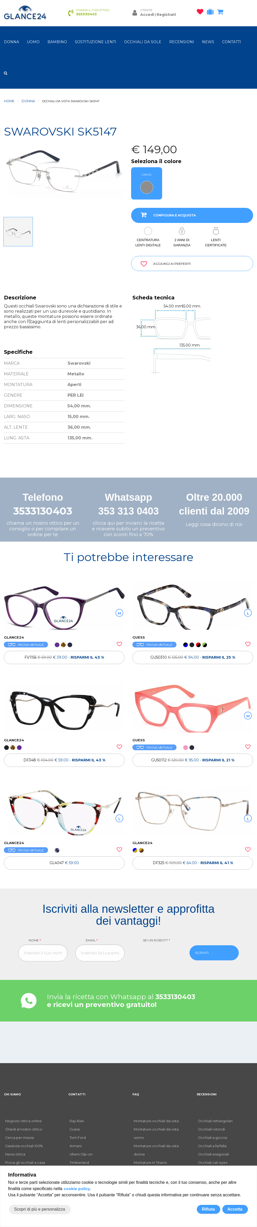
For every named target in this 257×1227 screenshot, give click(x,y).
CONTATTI (231, 42)
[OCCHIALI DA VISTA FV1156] (64, 605)
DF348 (64, 760)
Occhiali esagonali (213, 1154)
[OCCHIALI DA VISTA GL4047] (64, 810)
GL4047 (64, 862)
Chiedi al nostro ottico (23, 1129)
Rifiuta (208, 1209)
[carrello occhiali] (221, 12)
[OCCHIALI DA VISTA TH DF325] (192, 810)
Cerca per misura (19, 1138)
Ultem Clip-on (81, 1154)
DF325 (193, 862)
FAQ (135, 1094)
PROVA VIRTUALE (26, 645)
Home (9, 101)
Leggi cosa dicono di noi (214, 524)
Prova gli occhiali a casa (25, 1163)
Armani (76, 1146)
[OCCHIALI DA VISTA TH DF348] (64, 708)
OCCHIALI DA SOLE (142, 42)
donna (11, 42)
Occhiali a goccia (212, 1138)
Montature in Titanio (150, 1163)
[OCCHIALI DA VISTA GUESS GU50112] (192, 708)
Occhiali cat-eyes (212, 1163)
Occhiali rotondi (211, 1129)
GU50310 (192, 657)
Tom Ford (78, 1138)
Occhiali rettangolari (215, 1121)
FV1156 (64, 657)
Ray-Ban (77, 1121)
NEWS (208, 42)
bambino (57, 42)
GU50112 (192, 760)
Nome (35, 940)
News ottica (15, 1154)
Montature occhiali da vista (156, 1121)
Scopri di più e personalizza (39, 1209)
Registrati (166, 14)
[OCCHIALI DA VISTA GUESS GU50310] (192, 605)
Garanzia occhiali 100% (24, 1146)
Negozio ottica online (23, 1121)
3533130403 (42, 511)
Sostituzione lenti (95, 42)
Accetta (234, 1209)
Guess (75, 1129)
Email (92, 940)
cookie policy (77, 1188)
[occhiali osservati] (201, 12)
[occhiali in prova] (211, 12)
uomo (33, 42)
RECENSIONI (181, 42)
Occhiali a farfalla (212, 1146)
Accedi (147, 14)
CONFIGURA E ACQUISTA (166, 214)
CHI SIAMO (12, 1094)
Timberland (79, 1163)
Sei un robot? (156, 940)
